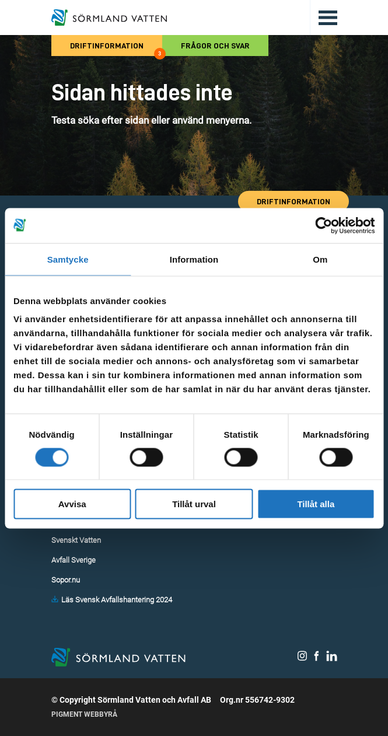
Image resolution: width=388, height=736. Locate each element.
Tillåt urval (194, 504)
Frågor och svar (215, 45)
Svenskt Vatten (76, 540)
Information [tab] (194, 259)
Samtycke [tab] (68, 259)
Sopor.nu (65, 579)
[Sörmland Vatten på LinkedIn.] (331, 658)
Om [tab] (320, 259)
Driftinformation (116, 48)
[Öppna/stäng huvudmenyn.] (323, 17)
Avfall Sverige (73, 560)
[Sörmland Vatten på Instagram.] (302, 658)
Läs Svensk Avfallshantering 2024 (116, 599)
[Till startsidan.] (109, 17)
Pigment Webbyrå (84, 714)
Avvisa (72, 504)
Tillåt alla (315, 504)
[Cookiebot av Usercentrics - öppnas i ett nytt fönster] (323, 225)
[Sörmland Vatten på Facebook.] (316, 658)
